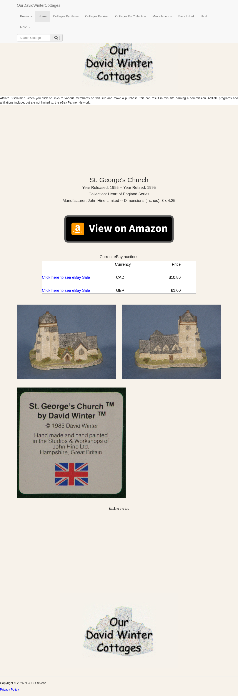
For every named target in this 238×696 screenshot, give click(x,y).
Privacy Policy (9, 689)
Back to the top (119, 508)
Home (42, 16)
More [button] (25, 27)
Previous (26, 16)
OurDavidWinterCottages (38, 5)
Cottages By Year (97, 16)
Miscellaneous (162, 16)
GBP (119, 290)
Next (204, 16)
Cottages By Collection (130, 16)
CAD (119, 277)
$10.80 (174, 277)
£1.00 (175, 290)
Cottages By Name (66, 16)
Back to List (186, 16)
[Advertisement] (119, 137)
